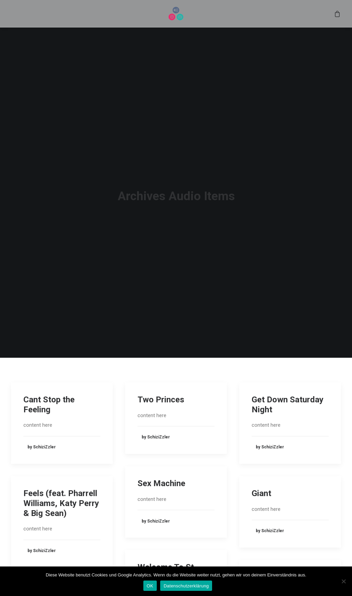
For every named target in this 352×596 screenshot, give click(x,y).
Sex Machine (161, 439)
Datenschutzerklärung (186, 585)
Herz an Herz (276, 533)
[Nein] (343, 581)
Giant (261, 449)
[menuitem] (176, 17)
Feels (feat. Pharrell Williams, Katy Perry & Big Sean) (61, 458)
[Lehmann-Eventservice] (176, 17)
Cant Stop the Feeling (49, 360)
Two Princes (161, 355)
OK (150, 585)
